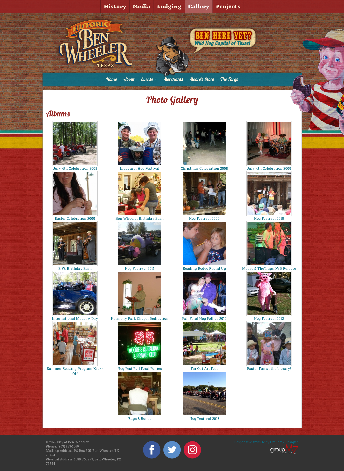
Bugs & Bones (139, 418)
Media (141, 6)
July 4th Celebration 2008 (75, 168)
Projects (228, 6)
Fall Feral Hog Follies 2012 (204, 318)
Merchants (173, 79)
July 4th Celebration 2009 (269, 168)
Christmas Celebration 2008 (204, 168)
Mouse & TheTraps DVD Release (269, 268)
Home (111, 79)
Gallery (198, 6)
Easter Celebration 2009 (75, 218)
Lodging (169, 6)
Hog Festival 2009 (204, 218)
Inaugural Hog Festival (139, 168)
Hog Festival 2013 (204, 418)
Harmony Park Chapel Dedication (139, 318)
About (129, 79)
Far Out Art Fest (204, 368)
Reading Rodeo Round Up (204, 268)
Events (147, 79)
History (115, 6)
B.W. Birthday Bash (75, 268)
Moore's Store (201, 79)
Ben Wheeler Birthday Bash (140, 218)
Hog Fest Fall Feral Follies (139, 368)
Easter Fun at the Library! (269, 368)
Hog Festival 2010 (269, 218)
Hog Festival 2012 (269, 318)
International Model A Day (75, 318)
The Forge (229, 79)
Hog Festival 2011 (139, 268)
